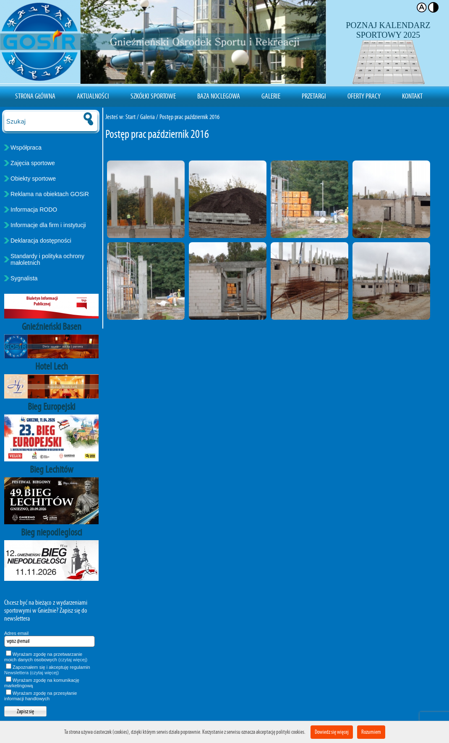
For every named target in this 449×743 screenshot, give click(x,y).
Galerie (270, 96)
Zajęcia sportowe (32, 163)
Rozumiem (371, 731)
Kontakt (412, 96)
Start (130, 117)
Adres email (16, 633)
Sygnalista (24, 278)
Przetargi (314, 96)
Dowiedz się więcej (332, 731)
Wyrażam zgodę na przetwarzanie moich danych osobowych (45, 657)
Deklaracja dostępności (40, 240)
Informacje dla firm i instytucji (48, 225)
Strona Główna (35, 96)
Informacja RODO (33, 209)
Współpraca (26, 147)
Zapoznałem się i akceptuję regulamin (47, 670)
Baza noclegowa (218, 96)
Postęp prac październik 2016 (189, 117)
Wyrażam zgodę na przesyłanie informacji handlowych (40, 696)
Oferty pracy (364, 96)
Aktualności (93, 96)
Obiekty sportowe (33, 178)
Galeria (147, 117)
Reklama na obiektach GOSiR (49, 194)
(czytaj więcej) (72, 659)
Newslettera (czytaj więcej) (31, 672)
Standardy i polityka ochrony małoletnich (47, 259)
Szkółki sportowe (153, 96)
